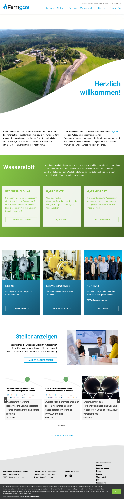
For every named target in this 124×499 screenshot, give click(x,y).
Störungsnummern (103, 462)
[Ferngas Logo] (16, 4)
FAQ (98, 480)
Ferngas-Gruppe (102, 468)
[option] (23, 400)
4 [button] (64, 426)
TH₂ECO (114, 132)
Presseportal (101, 483)
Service (99, 474)
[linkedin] (66, 476)
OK (116, 491)
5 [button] (65, 426)
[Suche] (120, 8)
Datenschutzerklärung (32, 496)
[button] (5, 400)
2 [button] (60, 426)
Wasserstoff (101, 477)
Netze (98, 471)
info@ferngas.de (46, 477)
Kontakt (99, 465)
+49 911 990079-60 (49, 471)
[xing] (71, 476)
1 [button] (58, 426)
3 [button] (62, 426)
